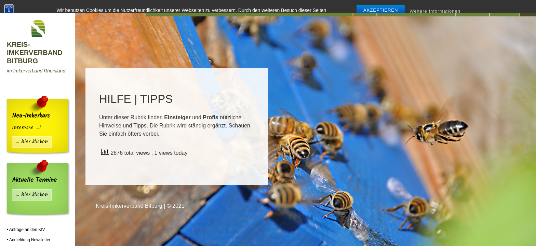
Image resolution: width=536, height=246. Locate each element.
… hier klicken (32, 142)
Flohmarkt (396, 8)
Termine (435, 8)
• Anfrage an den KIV (26, 229)
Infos (365, 8)
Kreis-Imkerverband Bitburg (35, 53)
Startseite (164, 8)
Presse (470, 8)
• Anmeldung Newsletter (29, 239)
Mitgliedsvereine (212, 8)
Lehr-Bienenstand (274, 8)
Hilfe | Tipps (328, 8)
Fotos (502, 8)
